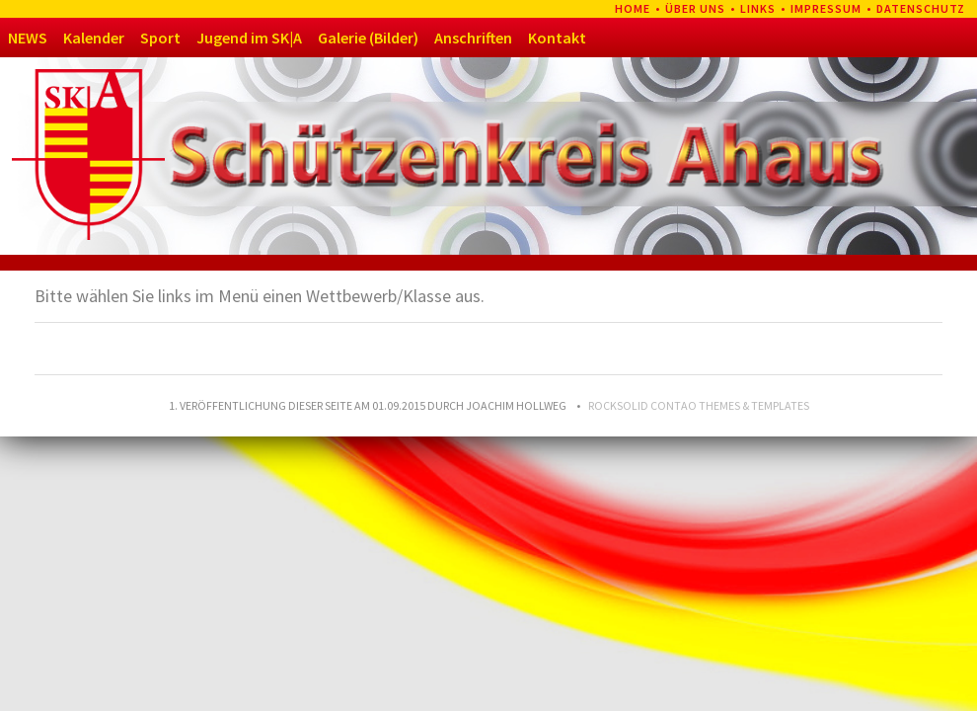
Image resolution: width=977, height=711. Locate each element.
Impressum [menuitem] (826, 8)
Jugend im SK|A (249, 37)
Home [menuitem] (632, 8)
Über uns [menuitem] (695, 8)
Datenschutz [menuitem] (920, 8)
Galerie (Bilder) (368, 37)
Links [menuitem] (758, 8)
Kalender (93, 37)
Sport (160, 37)
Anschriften (473, 37)
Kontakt (557, 37)
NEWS (27, 37)
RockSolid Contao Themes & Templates (698, 405)
